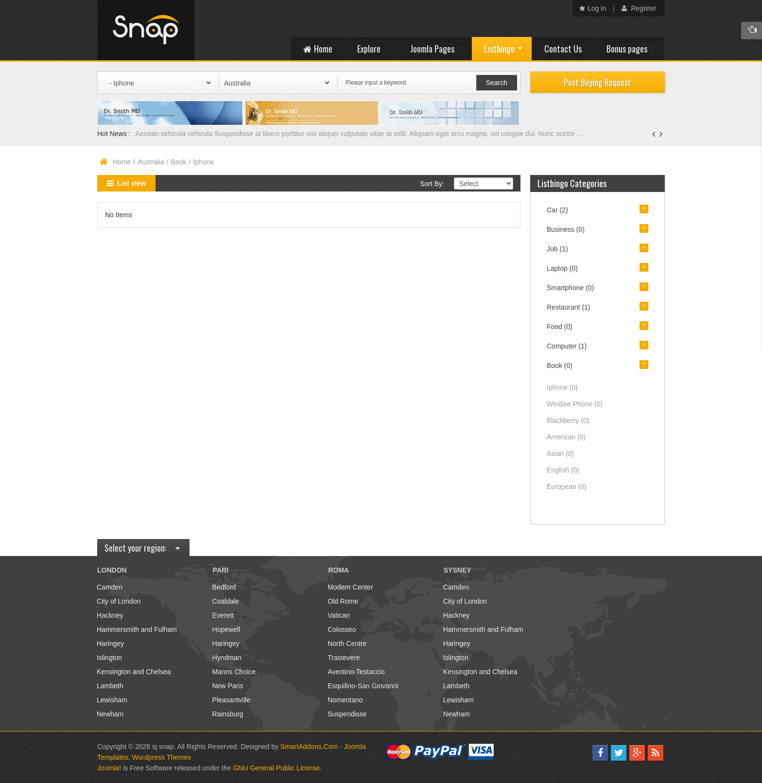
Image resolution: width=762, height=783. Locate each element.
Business (566, 229)
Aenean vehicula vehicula (174, 134)
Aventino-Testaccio (356, 672)
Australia (151, 162)
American (566, 437)
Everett (223, 615)
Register (639, 8)
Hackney (110, 615)
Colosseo (342, 629)
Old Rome (343, 601)
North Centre (347, 643)
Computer (567, 346)
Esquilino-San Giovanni (363, 686)
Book (179, 162)
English (563, 470)
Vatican (339, 615)
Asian (560, 453)
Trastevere (344, 657)
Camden (109, 587)
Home (122, 162)
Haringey (110, 643)
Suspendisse (347, 714)
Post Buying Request (597, 82)
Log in (592, 8)
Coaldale (225, 601)
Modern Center (350, 587)
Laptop (562, 268)
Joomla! (109, 768)
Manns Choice (234, 672)
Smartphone (570, 288)
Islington (109, 657)
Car (557, 210)
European (567, 486)
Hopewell (226, 629)
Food (559, 327)
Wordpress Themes (161, 757)
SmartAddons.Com (309, 746)
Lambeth (110, 686)
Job (557, 249)
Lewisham (112, 700)
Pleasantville (231, 700)
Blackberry (568, 420)
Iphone (562, 387)
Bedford (224, 587)
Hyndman (227, 657)
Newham (110, 714)
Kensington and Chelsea (134, 672)
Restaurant (568, 307)
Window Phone (575, 404)
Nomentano (345, 700)
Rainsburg (227, 714)
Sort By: (432, 184)
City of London (118, 601)
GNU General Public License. (277, 768)
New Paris (227, 686)
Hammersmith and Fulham (137, 629)
